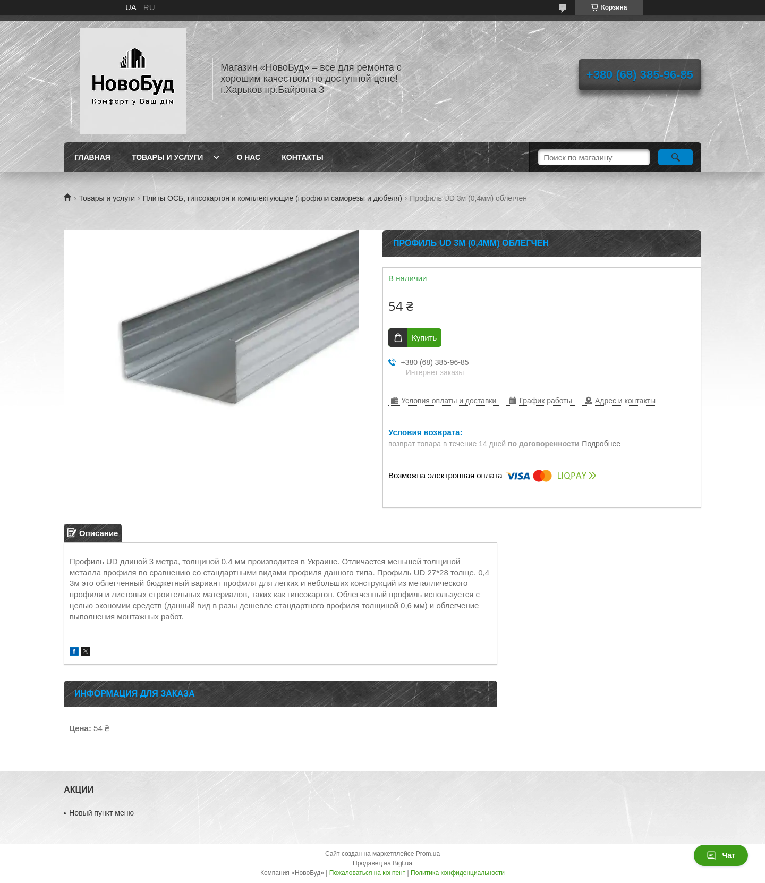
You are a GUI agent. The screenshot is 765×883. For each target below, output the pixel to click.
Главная (92, 157)
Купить (424, 337)
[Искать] (675, 157)
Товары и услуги (167, 157)
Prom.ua (428, 853)
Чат (721, 855)
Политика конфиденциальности (458, 873)
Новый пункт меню (101, 813)
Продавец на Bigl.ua (382, 863)
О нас (248, 157)
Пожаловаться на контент (367, 873)
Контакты (302, 157)
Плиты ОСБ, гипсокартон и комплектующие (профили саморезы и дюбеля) (272, 198)
